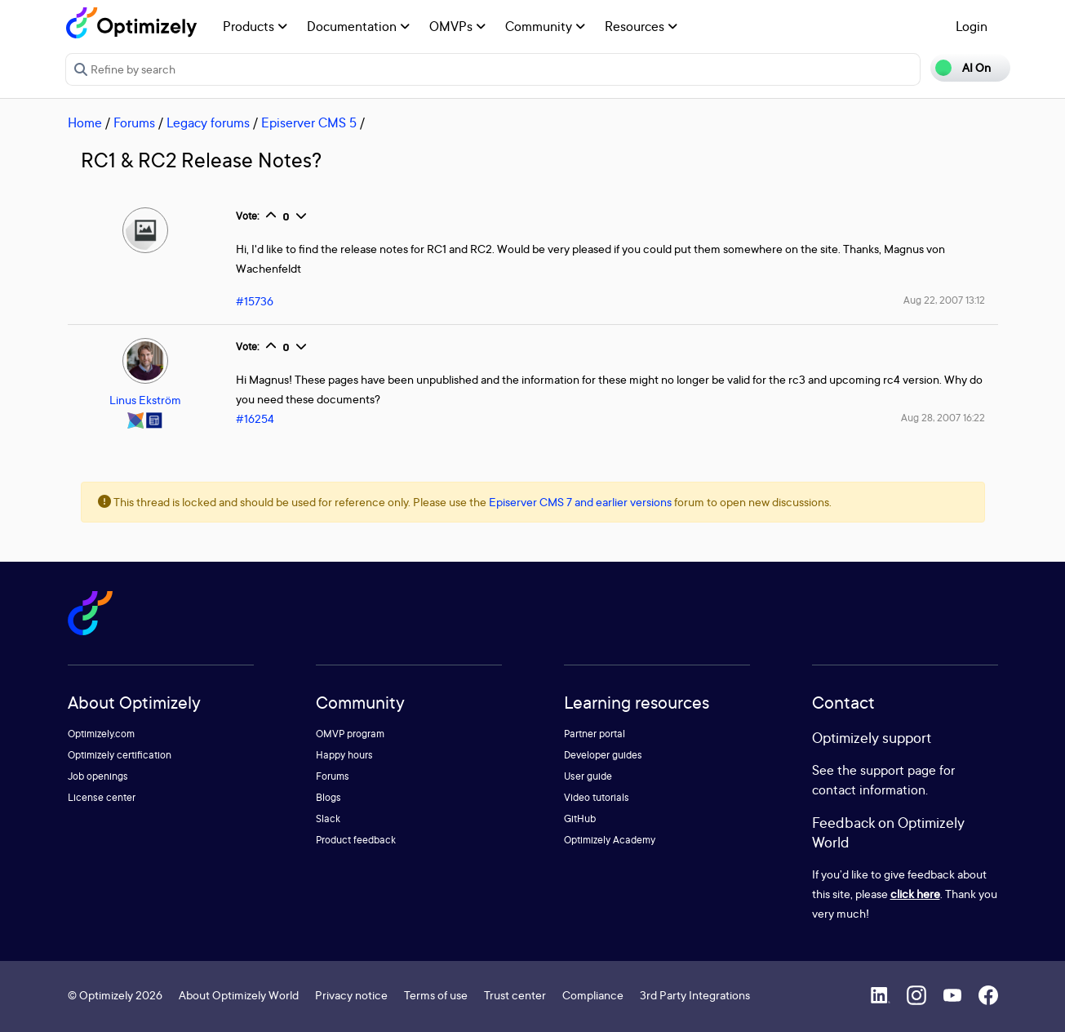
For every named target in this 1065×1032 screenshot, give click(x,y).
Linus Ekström (145, 399)
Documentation (358, 26)
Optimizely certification (119, 755)
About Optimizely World (239, 995)
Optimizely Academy (609, 840)
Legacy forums (208, 122)
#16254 (255, 418)
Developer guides (603, 755)
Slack (328, 818)
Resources (641, 26)
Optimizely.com (101, 734)
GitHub (580, 818)
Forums (134, 122)
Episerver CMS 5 (309, 122)
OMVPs (457, 26)
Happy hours (344, 755)
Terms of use (436, 995)
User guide (588, 776)
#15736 (254, 301)
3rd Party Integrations (695, 995)
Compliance (592, 995)
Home (85, 122)
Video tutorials (596, 797)
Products (255, 26)
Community (545, 26)
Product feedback (356, 840)
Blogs (328, 797)
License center (101, 797)
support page (898, 770)
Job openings (98, 776)
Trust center (515, 995)
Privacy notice (351, 995)
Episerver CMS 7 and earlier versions (580, 501)
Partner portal (594, 734)
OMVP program (350, 734)
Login (971, 26)
